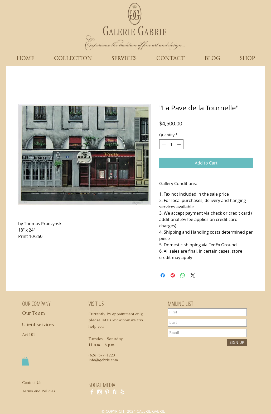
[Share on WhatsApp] (183, 275)
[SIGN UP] (237, 342)
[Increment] (179, 144)
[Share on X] (193, 275)
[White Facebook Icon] (92, 392)
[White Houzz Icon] (115, 392)
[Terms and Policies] (44, 391)
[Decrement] (163, 144)
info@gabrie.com (103, 359)
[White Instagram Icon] (99, 392)
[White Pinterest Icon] (107, 392)
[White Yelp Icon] (122, 392)
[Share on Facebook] (162, 275)
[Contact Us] (35, 382)
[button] (25, 361)
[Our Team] (39, 313)
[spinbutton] (171, 144)
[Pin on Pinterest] (173, 275)
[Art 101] (31, 335)
